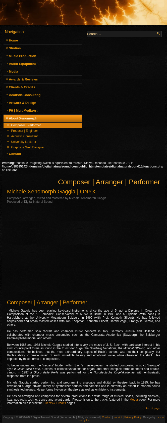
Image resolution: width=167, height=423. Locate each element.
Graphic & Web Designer (27, 147)
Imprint (118, 417)
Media (13, 71)
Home (13, 40)
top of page (153, 408)
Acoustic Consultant (24, 136)
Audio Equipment (22, 64)
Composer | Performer (26, 125)
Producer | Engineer (24, 131)
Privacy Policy (132, 417)
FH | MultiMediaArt (23, 110)
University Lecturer (23, 142)
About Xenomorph (23, 118)
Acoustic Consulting (24, 95)
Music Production (22, 56)
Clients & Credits (22, 87)
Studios (15, 48)
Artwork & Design (22, 103)
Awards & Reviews (23, 79)
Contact (15, 154)
